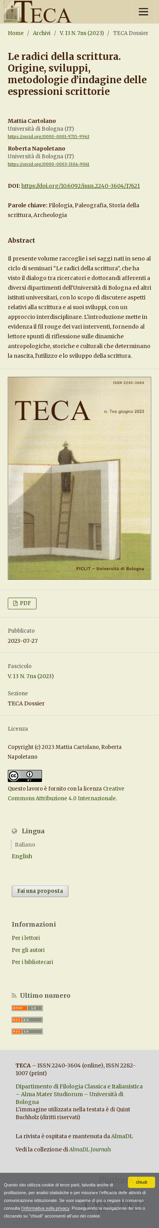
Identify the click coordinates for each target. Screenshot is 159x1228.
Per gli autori (28, 950)
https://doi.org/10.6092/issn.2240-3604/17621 (80, 185)
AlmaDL (122, 1136)
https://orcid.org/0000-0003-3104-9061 (48, 164)
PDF (25, 603)
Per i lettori (26, 938)
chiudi (141, 1182)
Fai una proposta (40, 891)
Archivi (42, 33)
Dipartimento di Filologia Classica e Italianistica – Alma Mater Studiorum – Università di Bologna (79, 1094)
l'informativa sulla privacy (45, 1208)
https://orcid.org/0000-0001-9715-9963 (48, 136)
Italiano (25, 844)
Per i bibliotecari (32, 962)
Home (16, 33)
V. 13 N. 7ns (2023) (82, 33)
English (22, 856)
